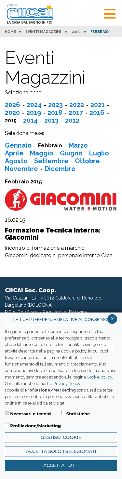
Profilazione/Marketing (35, 425)
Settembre (51, 161)
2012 (72, 120)
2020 (12, 112)
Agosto (16, 161)
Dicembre (60, 169)
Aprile (14, 153)
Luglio (99, 153)
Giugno (71, 153)
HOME (10, 31)
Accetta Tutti (61, 465)
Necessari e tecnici (30, 413)
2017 (76, 112)
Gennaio (18, 145)
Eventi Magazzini (43, 31)
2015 (76, 31)
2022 (76, 105)
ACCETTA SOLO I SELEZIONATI (61, 451)
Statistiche (78, 413)
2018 (54, 112)
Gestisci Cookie (61, 437)
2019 (33, 112)
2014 (30, 120)
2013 (51, 120)
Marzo (78, 145)
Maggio (41, 153)
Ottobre (87, 161)
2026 (12, 105)
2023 (55, 105)
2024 (34, 105)
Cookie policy (99, 377)
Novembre (21, 169)
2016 (96, 112)
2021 (97, 105)
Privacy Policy (66, 383)
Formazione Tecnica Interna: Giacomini (53, 234)
